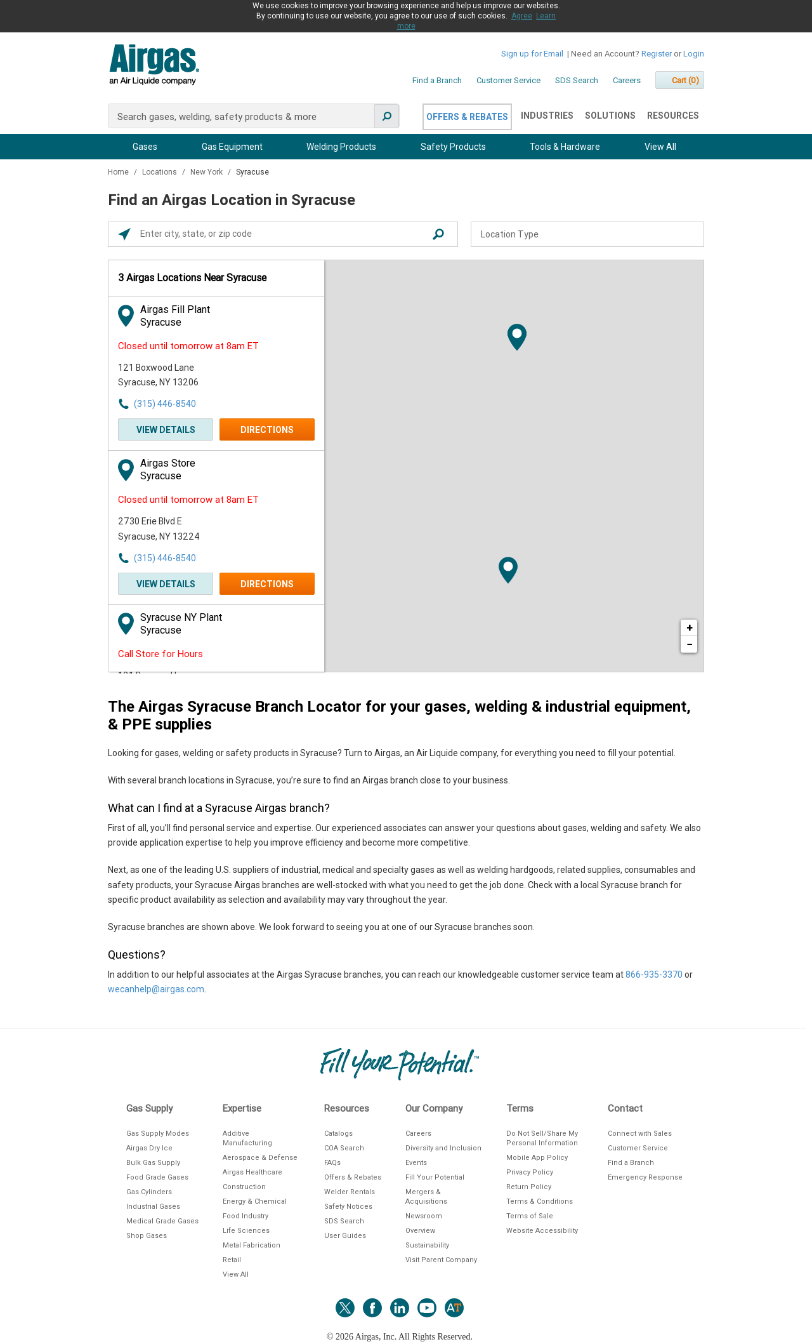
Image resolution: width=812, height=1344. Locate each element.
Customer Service (508, 80)
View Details (165, 430)
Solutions (610, 115)
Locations (160, 172)
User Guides (345, 1236)
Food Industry (245, 1216)
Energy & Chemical (255, 1201)
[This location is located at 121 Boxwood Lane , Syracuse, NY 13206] (188, 375)
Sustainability (427, 1245)
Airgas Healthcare (252, 1172)
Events (416, 1163)
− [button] (689, 644)
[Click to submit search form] (438, 234)
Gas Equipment (232, 147)
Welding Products (341, 147)
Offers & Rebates (467, 117)
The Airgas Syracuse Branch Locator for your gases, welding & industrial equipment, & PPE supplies (399, 715)
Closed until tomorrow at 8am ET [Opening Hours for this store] (188, 346)
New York (207, 172)
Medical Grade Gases (162, 1221)
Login (693, 53)
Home (119, 172)
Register (656, 53)
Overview (420, 1231)
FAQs (332, 1163)
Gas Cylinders (149, 1192)
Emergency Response (645, 1177)
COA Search (344, 1148)
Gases (145, 147)
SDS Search (576, 80)
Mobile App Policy (537, 1158)
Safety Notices (348, 1206)
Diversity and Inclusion (443, 1148)
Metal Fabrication (251, 1245)
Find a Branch (437, 80)
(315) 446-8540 (165, 404)
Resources (673, 115)
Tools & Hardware (565, 147)
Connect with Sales (640, 1133)
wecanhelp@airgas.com (156, 989)
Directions (267, 430)
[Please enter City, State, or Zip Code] (286, 234)
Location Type (510, 234)
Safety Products (453, 147)
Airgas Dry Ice (149, 1148)
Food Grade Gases (157, 1177)
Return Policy (528, 1187)
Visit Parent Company (441, 1260)
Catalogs (338, 1133)
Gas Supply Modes (157, 1133)
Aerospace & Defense (260, 1158)
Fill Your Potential (434, 1177)
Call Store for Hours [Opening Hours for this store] (160, 654)
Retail (232, 1260)
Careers (627, 80)
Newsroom (423, 1216)
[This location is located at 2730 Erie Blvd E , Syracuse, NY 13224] (188, 529)
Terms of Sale (529, 1216)
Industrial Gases (153, 1206)
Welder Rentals (349, 1192)
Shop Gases (146, 1236)
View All (660, 147)
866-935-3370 (654, 974)
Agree (521, 15)
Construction (244, 1187)
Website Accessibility (542, 1231)
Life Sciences (246, 1231)
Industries (547, 115)
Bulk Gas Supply (153, 1163)
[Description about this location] (406, 871)
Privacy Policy (529, 1172)
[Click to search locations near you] (124, 234)
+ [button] (689, 627)
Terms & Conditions (539, 1201)
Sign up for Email (532, 53)
